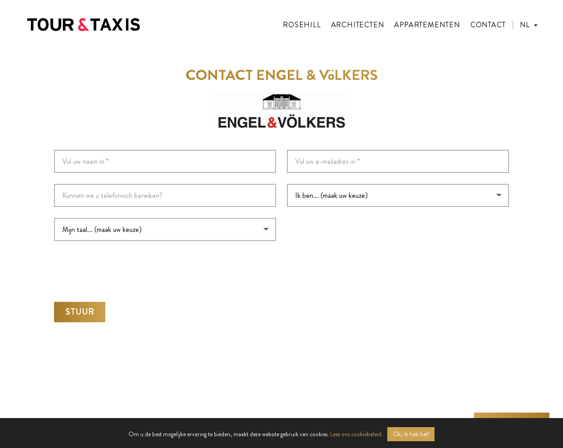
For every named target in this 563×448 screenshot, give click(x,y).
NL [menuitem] (524, 25)
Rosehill (302, 25)
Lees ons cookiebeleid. (356, 434)
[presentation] (123, 267)
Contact (488, 25)
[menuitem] (529, 25)
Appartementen (427, 25)
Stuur (79, 309)
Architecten (358, 25)
